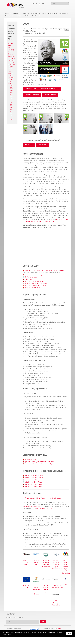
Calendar (11, 54)
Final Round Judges (11, 66)
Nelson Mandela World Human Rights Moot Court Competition (66, 567)
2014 (11, 109)
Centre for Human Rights (26, 562)
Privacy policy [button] (7, 634)
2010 (11, 118)
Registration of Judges (11, 61)
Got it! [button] (69, 633)
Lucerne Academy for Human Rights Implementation (57, 565)
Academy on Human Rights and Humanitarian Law (46, 565)
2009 (11, 120)
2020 (11, 96)
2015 (11, 107)
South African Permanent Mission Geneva (36, 590)
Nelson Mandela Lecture (10, 73)
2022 (11, 92)
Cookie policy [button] (57, 632)
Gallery (10, 69)
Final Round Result (30, 89)
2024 (11, 88)
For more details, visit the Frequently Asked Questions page (43, 498)
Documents (11, 56)
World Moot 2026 (11, 44)
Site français (29, 144)
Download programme (32, 95)
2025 (11, 86)
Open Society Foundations (56, 603)
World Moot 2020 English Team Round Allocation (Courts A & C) (44, 270)
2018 (11, 101)
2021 (11, 94)
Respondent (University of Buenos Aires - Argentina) (40, 464)
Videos (10, 79)
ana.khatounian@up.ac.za (44, 509)
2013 (11, 111)
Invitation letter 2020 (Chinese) (34, 486)
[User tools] (66, 29)
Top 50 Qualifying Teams (11, 50)
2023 (11, 90)
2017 (11, 103)
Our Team (11, 77)
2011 (11, 115)
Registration (11, 58)
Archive (10, 84)
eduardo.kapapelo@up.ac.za (33, 506)
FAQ (9, 81)
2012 (11, 113)
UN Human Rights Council (36, 562)
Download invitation (50, 95)
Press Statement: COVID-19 (49, 89)
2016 (11, 105)
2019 (11, 98)
